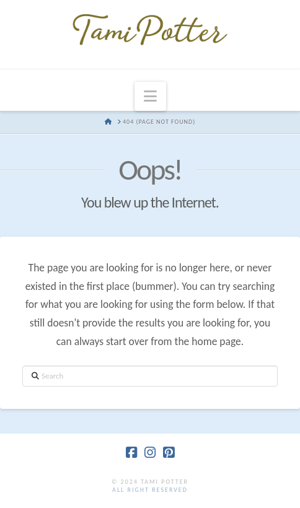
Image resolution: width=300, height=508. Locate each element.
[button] (150, 96)
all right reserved (150, 490)
